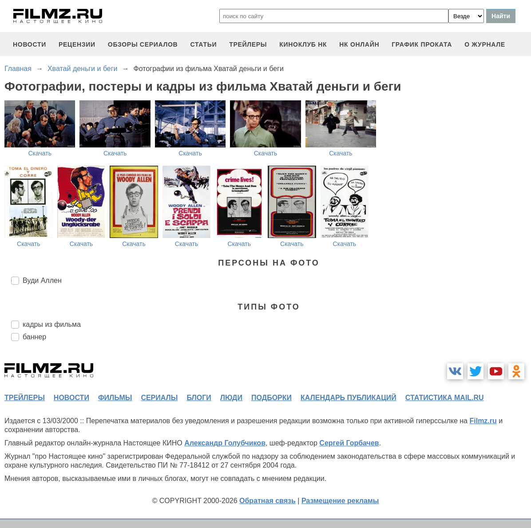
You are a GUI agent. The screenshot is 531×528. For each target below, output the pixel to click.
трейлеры (248, 44)
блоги (198, 397)
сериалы (159, 397)
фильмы (115, 397)
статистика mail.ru (444, 397)
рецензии (77, 44)
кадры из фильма (52, 324)
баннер (34, 337)
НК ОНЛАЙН (359, 44)
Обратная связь (267, 500)
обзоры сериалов (143, 44)
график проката (422, 44)
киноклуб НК (303, 44)
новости (29, 44)
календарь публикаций (348, 397)
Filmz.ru (482, 421)
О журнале (484, 44)
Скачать (40, 153)
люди (231, 397)
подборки (271, 397)
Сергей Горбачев (349, 443)
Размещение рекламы (340, 500)
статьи (203, 44)
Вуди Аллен (42, 280)
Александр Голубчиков (225, 443)
